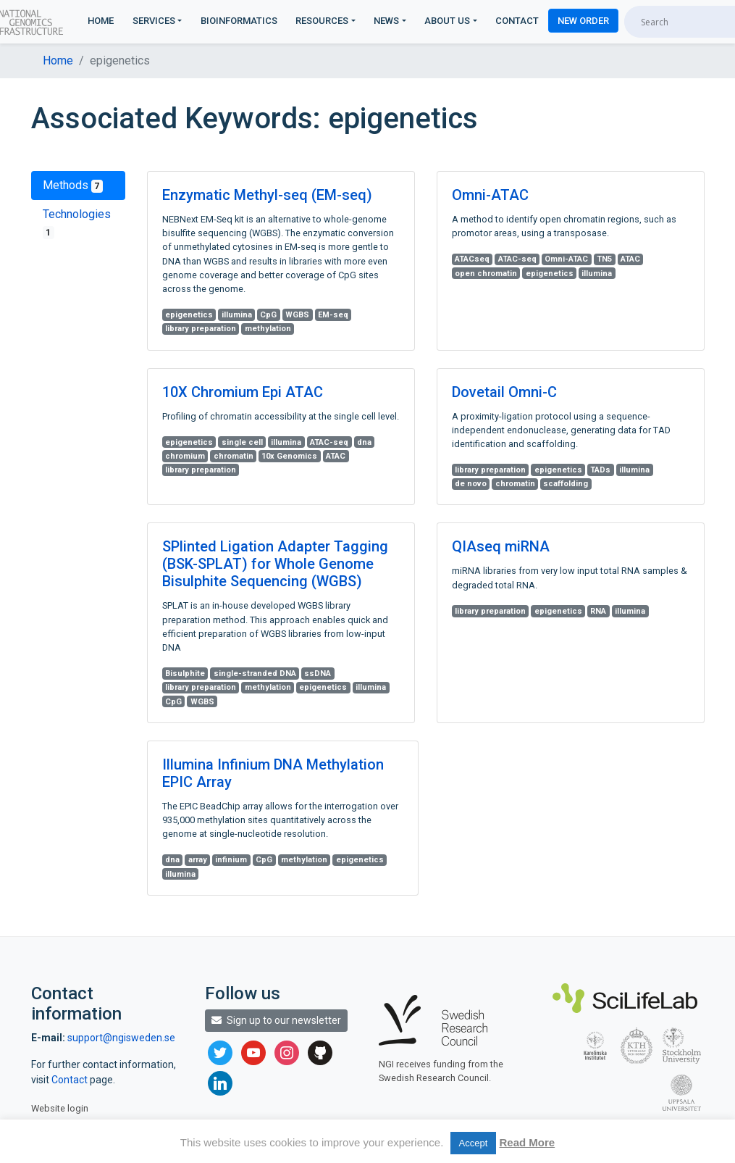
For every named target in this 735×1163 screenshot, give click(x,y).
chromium (185, 456)
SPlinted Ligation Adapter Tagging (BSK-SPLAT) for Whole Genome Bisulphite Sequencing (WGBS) (275, 564)
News (386, 20)
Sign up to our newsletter (276, 1020)
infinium (231, 859)
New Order (583, 20)
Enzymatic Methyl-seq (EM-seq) (267, 195)
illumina (237, 315)
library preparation (200, 328)
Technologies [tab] (77, 223)
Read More (527, 1142)
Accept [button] (473, 1143)
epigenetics (189, 315)
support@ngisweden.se (121, 1037)
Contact (517, 20)
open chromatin (486, 273)
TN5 (604, 259)
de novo (471, 483)
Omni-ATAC (490, 195)
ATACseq (472, 259)
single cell (242, 442)
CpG (268, 315)
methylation (268, 328)
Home (101, 20)
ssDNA (317, 673)
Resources (321, 20)
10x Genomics (289, 456)
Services (154, 20)
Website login (59, 1108)
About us (447, 20)
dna (364, 442)
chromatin (233, 456)
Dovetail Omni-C (504, 392)
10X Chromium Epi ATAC (242, 392)
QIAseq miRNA (501, 546)
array (197, 859)
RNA (598, 611)
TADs (600, 470)
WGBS (297, 315)
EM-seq (333, 315)
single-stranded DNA (255, 673)
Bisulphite (185, 673)
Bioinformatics (239, 20)
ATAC (630, 259)
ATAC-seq (517, 259)
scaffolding (565, 483)
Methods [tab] (73, 185)
